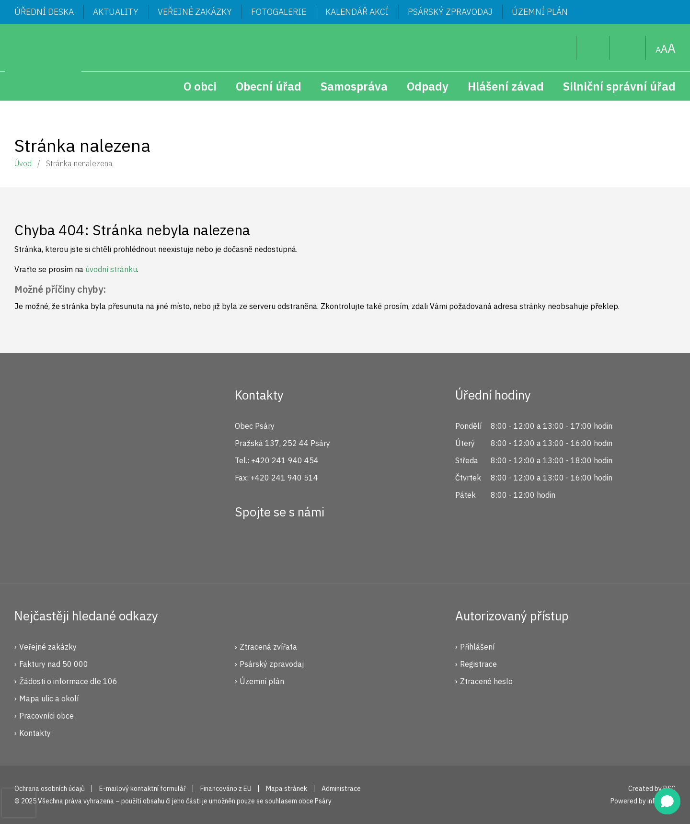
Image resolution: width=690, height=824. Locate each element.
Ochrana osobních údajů (49, 788)
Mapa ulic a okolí (49, 698)
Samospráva (354, 86)
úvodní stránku (111, 269)
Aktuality (115, 11)
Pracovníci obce (46, 716)
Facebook (247, 546)
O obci (200, 86)
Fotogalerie (278, 11)
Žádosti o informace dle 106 (68, 681)
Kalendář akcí (357, 11)
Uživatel (593, 48)
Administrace (341, 788)
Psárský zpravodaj (450, 11)
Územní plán (540, 11)
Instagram (279, 546)
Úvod (23, 163)
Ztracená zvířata (268, 647)
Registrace (478, 664)
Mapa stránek (628, 48)
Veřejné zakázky (195, 11)
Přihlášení (477, 647)
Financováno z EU (226, 788)
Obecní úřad (268, 86)
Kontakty (35, 733)
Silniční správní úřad (619, 86)
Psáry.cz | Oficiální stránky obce (43, 62)
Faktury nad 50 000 (53, 664)
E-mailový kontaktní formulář (142, 788)
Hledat (561, 48)
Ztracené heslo (486, 681)
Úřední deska (44, 11)
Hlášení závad (506, 86)
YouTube (311, 546)
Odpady (427, 86)
